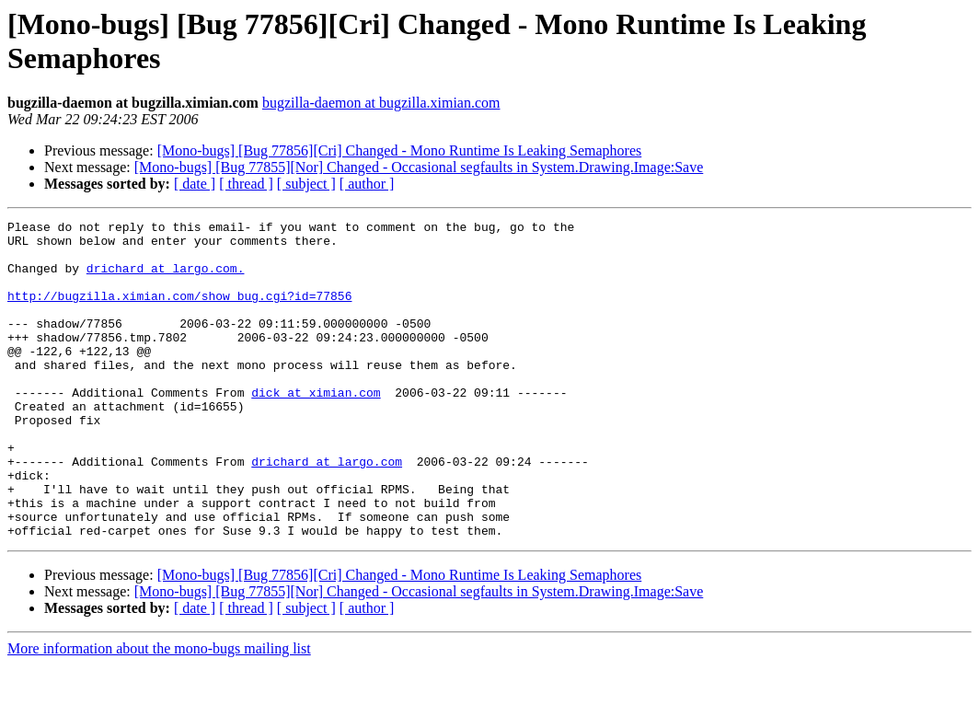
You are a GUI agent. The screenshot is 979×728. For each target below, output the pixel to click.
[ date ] (194, 183)
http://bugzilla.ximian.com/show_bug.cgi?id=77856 (179, 312)
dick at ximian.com (315, 428)
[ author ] (367, 183)
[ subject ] (306, 183)
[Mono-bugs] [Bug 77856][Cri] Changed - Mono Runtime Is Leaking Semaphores (399, 150)
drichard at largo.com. (165, 279)
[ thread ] (246, 183)
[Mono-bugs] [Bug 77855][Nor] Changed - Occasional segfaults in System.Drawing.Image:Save (419, 167)
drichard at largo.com (326, 511)
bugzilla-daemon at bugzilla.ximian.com (381, 102)
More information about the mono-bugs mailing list (159, 712)
